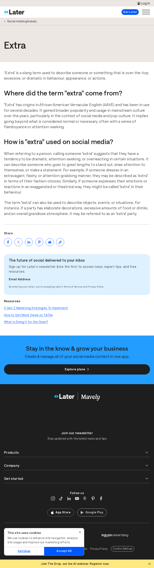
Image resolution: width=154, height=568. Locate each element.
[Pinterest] (93, 498)
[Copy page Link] (60, 242)
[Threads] (85, 498)
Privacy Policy (95, 286)
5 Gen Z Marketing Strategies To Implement (36, 308)
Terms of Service (73, 286)
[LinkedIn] (69, 498)
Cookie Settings (123, 548)
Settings (24, 551)
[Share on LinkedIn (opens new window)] (29, 242)
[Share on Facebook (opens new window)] (8, 242)
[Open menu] (146, 12)
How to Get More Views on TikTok (28, 315)
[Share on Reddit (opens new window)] (50, 242)
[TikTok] (61, 498)
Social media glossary (22, 21)
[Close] (80, 532)
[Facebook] (101, 498)
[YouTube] (77, 498)
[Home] (14, 12)
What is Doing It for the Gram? (26, 321)
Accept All (64, 551)
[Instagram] (53, 498)
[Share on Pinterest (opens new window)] (39, 242)
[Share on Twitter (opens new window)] (18, 242)
